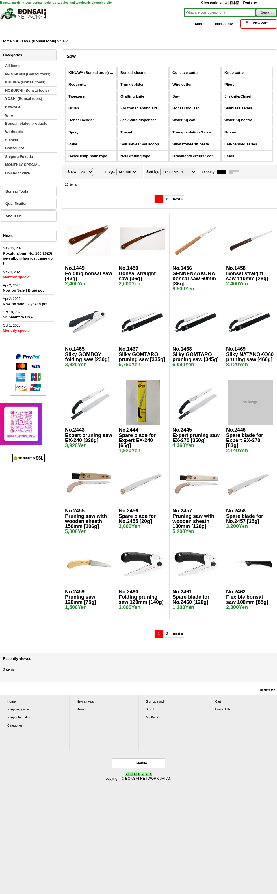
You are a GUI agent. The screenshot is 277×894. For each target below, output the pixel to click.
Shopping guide (18, 709)
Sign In (200, 23)
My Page (152, 717)
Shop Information (19, 717)
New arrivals (85, 701)
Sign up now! (225, 23)
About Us (13, 216)
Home (11, 701)
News (81, 709)
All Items (12, 66)
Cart (218, 701)
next (178, 199)
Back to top (267, 689)
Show (72, 172)
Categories (14, 725)
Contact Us (223, 709)
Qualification (16, 203)
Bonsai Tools (16, 191)
